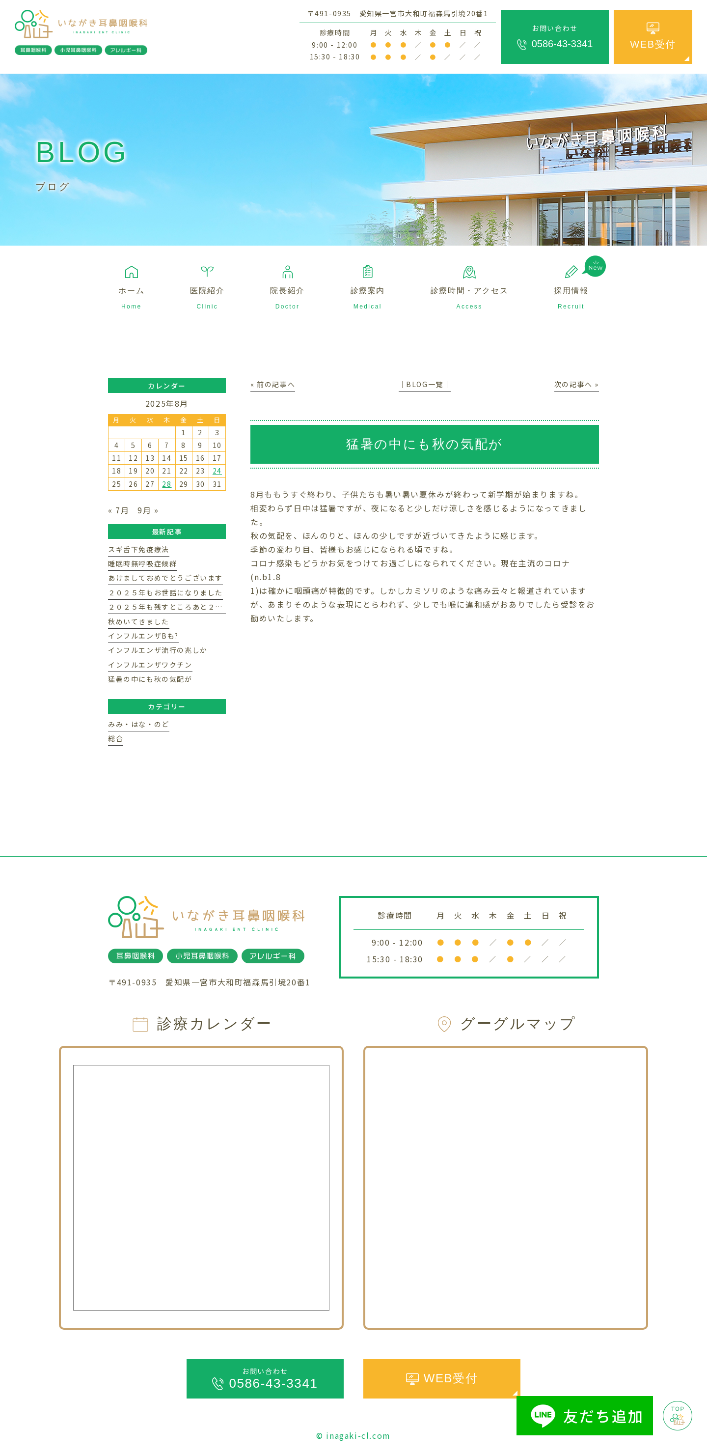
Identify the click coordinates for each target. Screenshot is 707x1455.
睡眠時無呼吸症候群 (142, 563)
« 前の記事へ (272, 384)
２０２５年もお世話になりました (165, 592)
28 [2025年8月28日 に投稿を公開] (166, 484)
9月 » (148, 510)
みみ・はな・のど (138, 724)
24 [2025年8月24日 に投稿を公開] (217, 471)
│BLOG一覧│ (425, 384)
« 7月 (118, 510)
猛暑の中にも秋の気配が (150, 679)
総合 (115, 738)
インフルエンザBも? (143, 636)
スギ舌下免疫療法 (138, 549)
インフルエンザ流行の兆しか (158, 650)
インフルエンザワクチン (150, 665)
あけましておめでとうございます (165, 578)
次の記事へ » (576, 384)
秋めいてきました (138, 621)
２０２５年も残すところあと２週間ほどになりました (200, 607)
